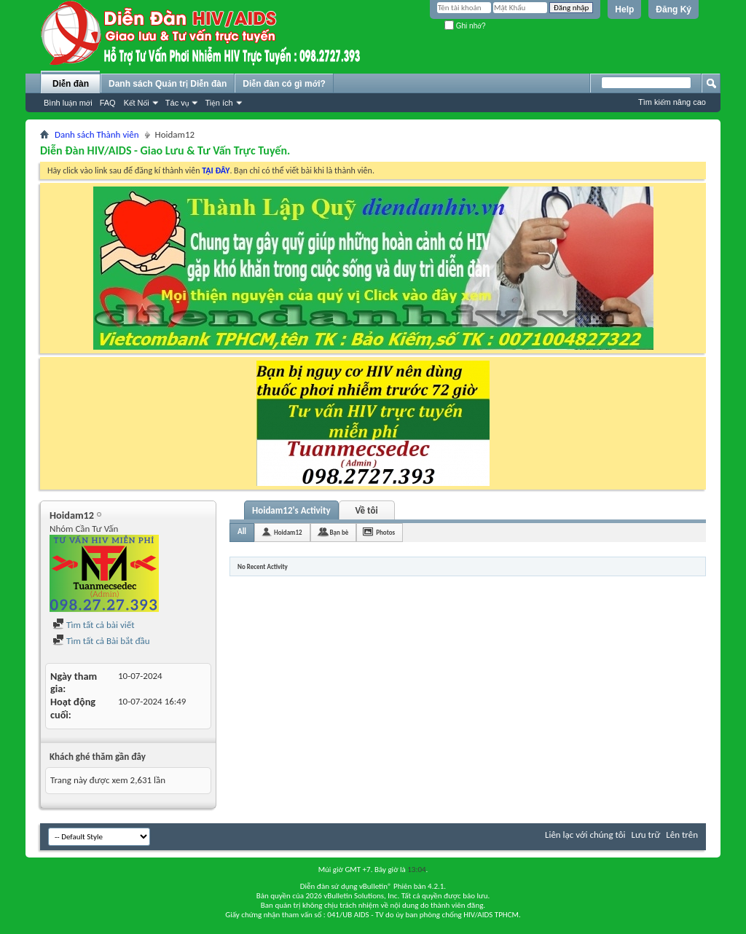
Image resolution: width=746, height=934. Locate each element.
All (241, 531)
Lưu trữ (646, 834)
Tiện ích (218, 102)
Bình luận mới (68, 102)
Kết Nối (136, 102)
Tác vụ (177, 102)
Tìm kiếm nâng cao (672, 102)
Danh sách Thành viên (97, 134)
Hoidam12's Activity (291, 510)
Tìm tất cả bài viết (93, 624)
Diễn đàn (70, 84)
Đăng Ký (673, 9)
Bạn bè (339, 532)
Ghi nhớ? (465, 26)
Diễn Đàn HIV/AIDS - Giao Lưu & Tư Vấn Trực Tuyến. (165, 150)
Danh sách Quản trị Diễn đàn (168, 84)
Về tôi (367, 510)
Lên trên (682, 834)
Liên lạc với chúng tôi (585, 834)
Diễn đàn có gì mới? (284, 84)
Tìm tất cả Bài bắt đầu (101, 640)
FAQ (108, 102)
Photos (385, 532)
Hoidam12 (288, 532)
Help (624, 9)
